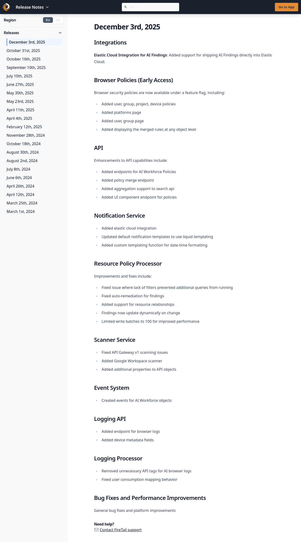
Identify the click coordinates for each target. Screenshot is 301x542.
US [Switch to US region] (58, 20)
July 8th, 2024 (18, 169)
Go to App (286, 7)
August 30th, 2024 (23, 152)
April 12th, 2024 (20, 194)
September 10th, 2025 (26, 67)
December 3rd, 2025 (27, 42)
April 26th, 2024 (20, 186)
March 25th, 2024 (22, 203)
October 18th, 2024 (23, 143)
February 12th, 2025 (24, 126)
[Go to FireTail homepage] (6, 7)
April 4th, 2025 (19, 118)
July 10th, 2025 (19, 76)
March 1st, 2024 (21, 211)
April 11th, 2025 (20, 109)
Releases (33, 32)
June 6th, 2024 (19, 177)
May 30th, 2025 (20, 93)
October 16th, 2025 (23, 59)
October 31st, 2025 (23, 50)
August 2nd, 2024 (22, 160)
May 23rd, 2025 (20, 101)
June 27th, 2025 (20, 84)
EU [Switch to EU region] (48, 20)
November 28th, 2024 (26, 135)
